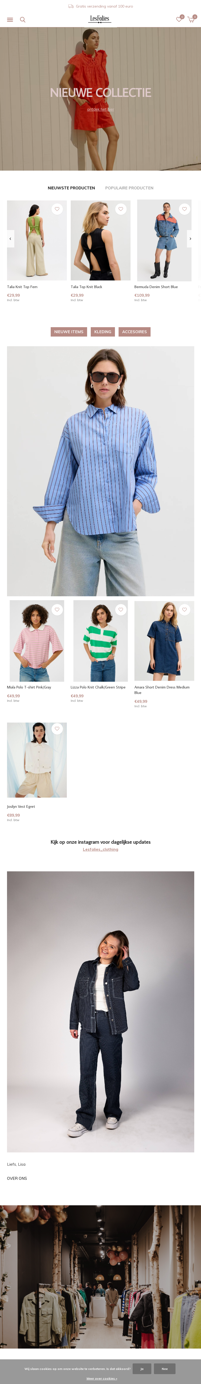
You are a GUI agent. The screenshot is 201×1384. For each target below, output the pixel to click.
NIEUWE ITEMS (68, 331)
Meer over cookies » (102, 1378)
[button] (11, 19)
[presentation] (10, 239)
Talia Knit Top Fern (22, 286)
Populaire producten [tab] (129, 187)
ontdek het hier (100, 109)
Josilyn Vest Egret (21, 806)
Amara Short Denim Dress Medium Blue (162, 690)
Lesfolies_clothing (100, 849)
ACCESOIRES (134, 331)
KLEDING (102, 331)
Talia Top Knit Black (86, 286)
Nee (165, 1369)
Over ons (17, 1178)
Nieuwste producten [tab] (71, 187)
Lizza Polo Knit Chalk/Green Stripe (98, 687)
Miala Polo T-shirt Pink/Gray (29, 687)
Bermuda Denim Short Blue (156, 286)
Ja (142, 1369)
